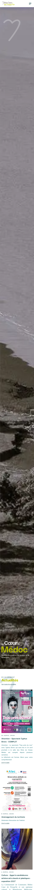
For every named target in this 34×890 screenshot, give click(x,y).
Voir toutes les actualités (8, 684)
